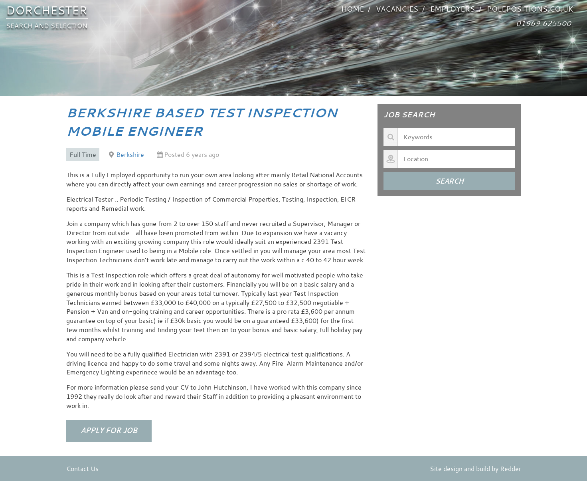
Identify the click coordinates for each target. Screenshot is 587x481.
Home (352, 9)
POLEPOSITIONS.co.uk (530, 9)
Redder (510, 468)
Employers (452, 9)
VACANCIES (397, 9)
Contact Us (82, 468)
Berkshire (130, 154)
